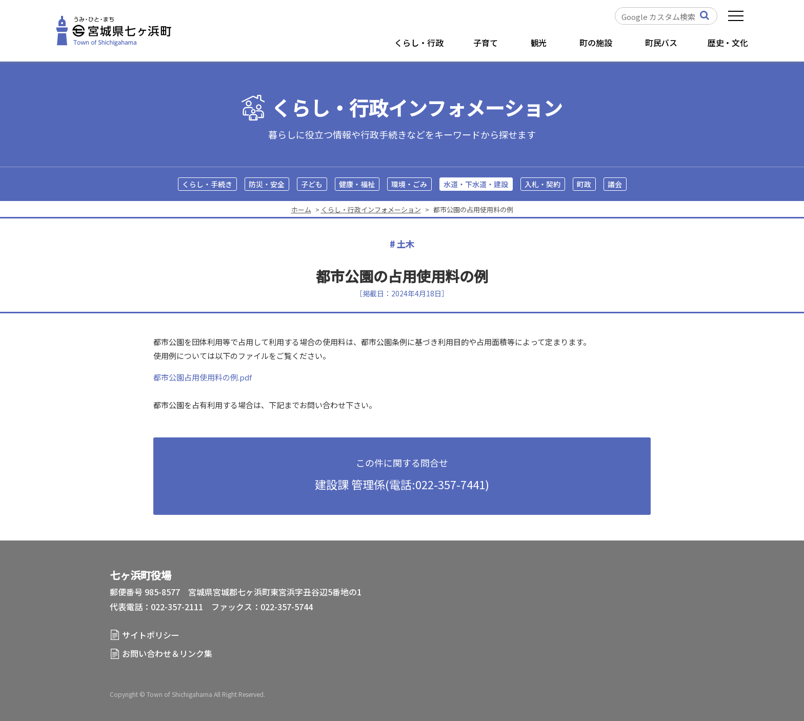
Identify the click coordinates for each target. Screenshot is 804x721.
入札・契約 (542, 184)
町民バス (661, 42)
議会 (615, 184)
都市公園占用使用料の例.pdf (202, 377)
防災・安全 (267, 184)
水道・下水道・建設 (476, 184)
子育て (485, 42)
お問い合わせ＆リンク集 (167, 653)
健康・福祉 (357, 184)
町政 (584, 184)
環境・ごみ (409, 184)
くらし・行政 (418, 42)
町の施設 (595, 42)
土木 (405, 243)
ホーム (301, 209)
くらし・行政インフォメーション (416, 107)
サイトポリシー (150, 635)
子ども (312, 184)
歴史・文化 (728, 42)
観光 (539, 42)
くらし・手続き (207, 184)
